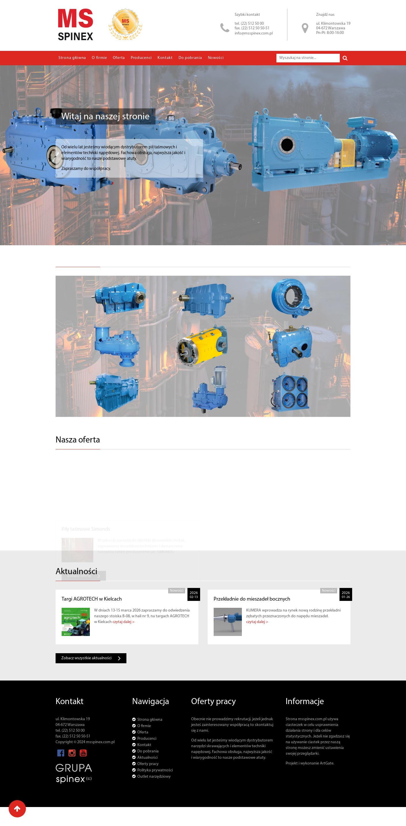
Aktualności (147, 758)
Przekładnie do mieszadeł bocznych (252, 599)
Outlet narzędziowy (154, 777)
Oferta (119, 58)
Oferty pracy (148, 764)
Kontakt (165, 58)
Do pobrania (190, 58)
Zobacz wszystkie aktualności (91, 658)
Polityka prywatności (155, 770)
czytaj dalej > (123, 622)
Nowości (216, 58)
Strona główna (72, 58)
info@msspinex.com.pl (254, 33)
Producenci (141, 58)
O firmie (99, 58)
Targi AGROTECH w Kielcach (92, 599)
